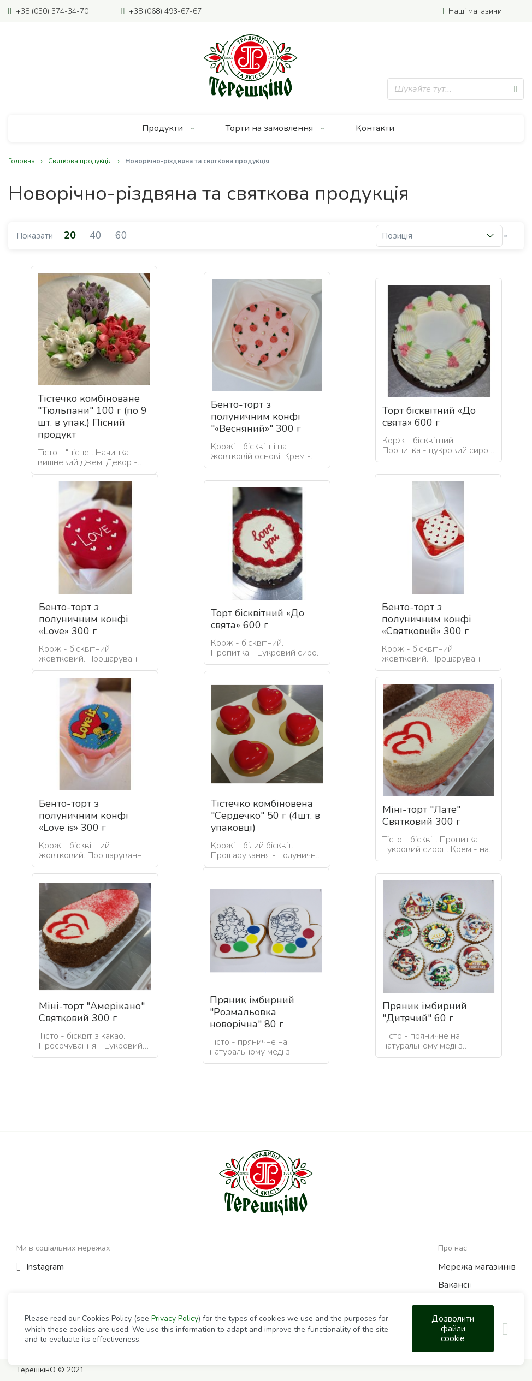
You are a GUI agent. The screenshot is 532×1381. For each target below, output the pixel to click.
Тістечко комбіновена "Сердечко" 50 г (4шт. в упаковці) (265, 815)
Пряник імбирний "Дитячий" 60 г (424, 1012)
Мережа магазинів (477, 1267)
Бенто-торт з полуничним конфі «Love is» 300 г (83, 815)
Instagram (45, 1267)
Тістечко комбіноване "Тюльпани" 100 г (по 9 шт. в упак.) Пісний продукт (92, 416)
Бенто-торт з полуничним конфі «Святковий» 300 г (426, 619)
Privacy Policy (174, 1318)
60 (121, 235)
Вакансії (454, 1285)
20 (71, 235)
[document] (271, 1328)
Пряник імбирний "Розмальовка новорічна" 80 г (252, 1012)
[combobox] (455, 89)
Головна (22, 161)
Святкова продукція (81, 161)
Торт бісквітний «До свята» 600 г (429, 416)
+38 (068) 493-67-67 (165, 11)
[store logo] (251, 67)
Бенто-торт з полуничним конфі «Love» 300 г (83, 619)
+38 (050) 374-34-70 (52, 11)
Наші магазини (475, 11)
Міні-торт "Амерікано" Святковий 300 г (92, 1012)
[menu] (266, 128)
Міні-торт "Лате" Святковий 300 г (421, 815)
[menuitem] (168, 128)
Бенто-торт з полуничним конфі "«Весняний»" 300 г (256, 416)
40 (97, 235)
